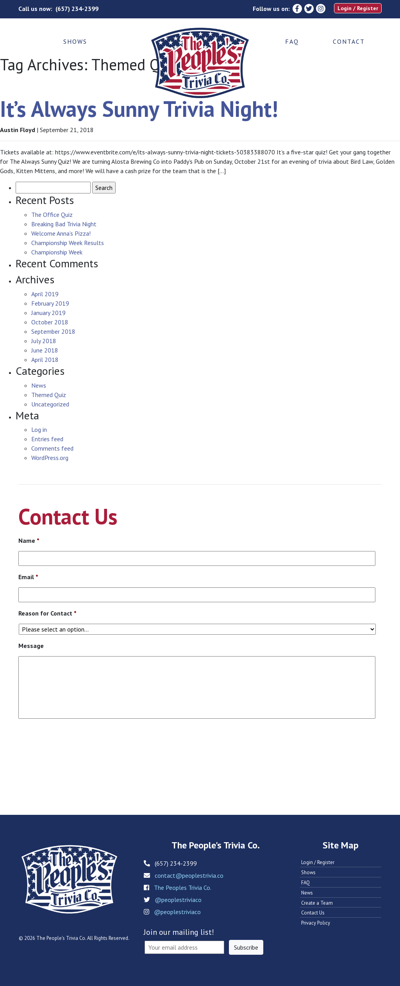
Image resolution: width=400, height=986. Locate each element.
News (38, 385)
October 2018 (49, 322)
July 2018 (43, 341)
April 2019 (45, 294)
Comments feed (52, 448)
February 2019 (50, 303)
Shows (75, 41)
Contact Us (313, 912)
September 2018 (53, 331)
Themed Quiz (48, 395)
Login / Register (358, 8)
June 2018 (44, 350)
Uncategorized (50, 404)
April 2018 (45, 359)
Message (31, 646)
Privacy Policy (315, 923)
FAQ (292, 41)
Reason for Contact (47, 613)
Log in (39, 429)
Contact (349, 41)
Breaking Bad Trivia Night (63, 224)
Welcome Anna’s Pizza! (61, 233)
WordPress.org (49, 458)
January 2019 (48, 313)
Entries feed (47, 439)
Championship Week (56, 252)
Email (28, 577)
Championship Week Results (67, 243)
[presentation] (77, 749)
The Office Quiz (52, 214)
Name (28, 540)
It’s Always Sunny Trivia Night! (139, 109)
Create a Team (317, 903)
